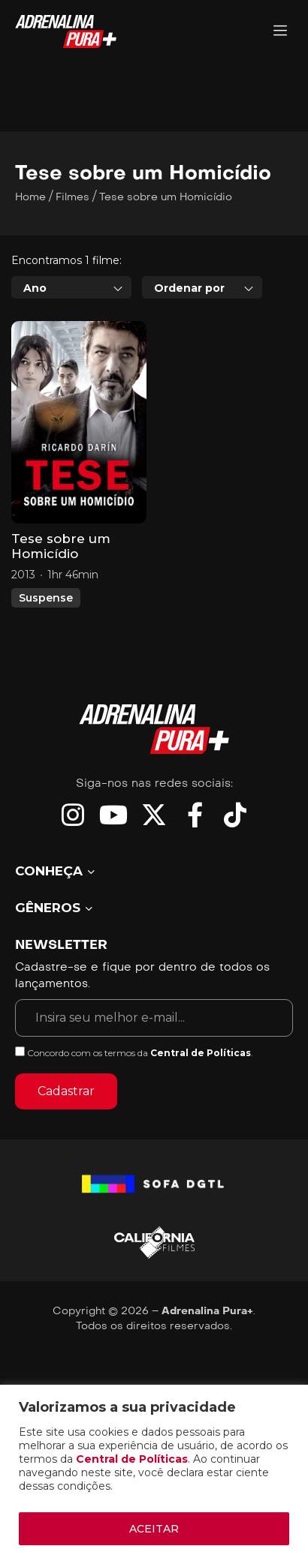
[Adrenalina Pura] (280, 32)
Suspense (46, 598)
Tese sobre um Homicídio (60, 546)
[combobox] (71, 287)
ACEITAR (154, 1528)
